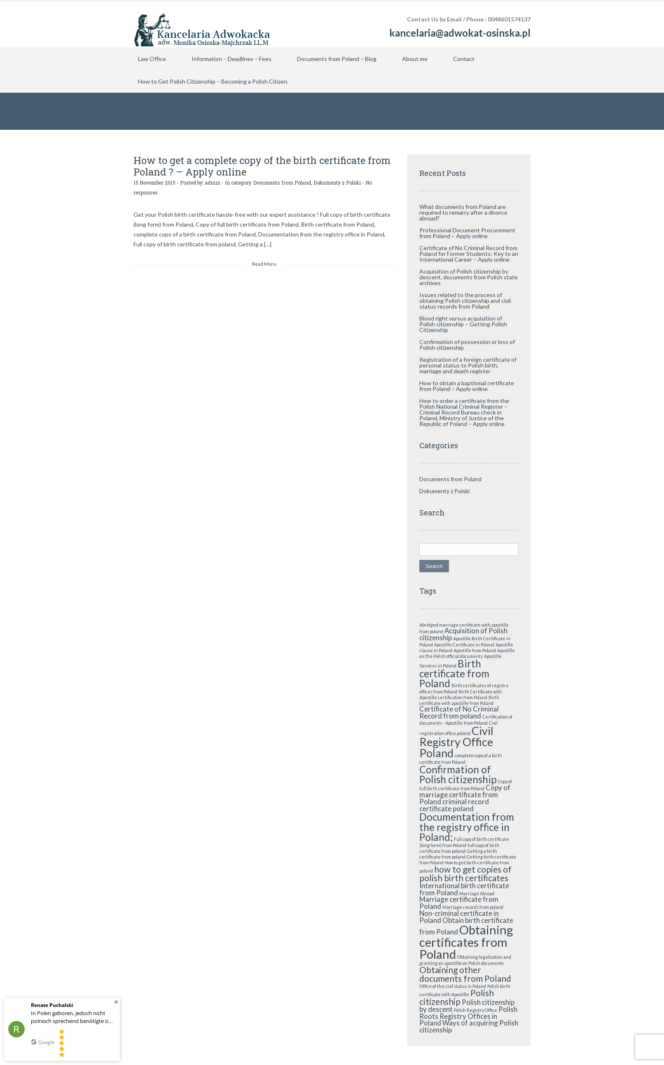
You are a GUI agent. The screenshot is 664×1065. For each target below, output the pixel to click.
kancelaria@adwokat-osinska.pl (460, 33)
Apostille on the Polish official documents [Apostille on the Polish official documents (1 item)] (467, 653)
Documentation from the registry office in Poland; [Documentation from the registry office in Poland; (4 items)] (466, 827)
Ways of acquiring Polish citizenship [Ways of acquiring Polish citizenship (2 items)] (468, 1026)
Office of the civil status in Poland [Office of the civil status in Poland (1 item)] (452, 986)
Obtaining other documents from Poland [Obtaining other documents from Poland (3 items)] (465, 973)
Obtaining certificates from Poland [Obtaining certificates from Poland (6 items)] (466, 941)
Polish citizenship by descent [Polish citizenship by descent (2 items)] (466, 1006)
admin (212, 182)
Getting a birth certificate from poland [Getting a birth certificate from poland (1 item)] (458, 853)
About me (415, 58)
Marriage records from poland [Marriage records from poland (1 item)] (472, 907)
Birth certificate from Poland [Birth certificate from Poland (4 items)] (454, 674)
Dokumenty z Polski (337, 182)
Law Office (152, 58)
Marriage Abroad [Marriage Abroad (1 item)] (476, 893)
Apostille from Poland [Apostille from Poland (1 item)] (475, 650)
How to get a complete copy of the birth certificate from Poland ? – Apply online (261, 166)
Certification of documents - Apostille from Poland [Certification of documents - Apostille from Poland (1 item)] (465, 720)
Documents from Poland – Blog (336, 58)
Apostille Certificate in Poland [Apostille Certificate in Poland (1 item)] (464, 644)
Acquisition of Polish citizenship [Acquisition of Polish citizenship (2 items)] (463, 634)
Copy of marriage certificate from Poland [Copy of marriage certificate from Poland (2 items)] (464, 794)
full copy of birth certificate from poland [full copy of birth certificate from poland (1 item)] (459, 848)
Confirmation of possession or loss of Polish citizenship (467, 344)
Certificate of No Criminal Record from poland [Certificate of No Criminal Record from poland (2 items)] (459, 712)
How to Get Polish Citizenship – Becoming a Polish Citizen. (213, 81)
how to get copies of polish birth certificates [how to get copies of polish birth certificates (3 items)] (465, 873)
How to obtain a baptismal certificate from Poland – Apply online (466, 385)
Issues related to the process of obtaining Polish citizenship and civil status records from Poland (465, 300)
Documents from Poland (282, 182)
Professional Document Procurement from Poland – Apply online (467, 233)
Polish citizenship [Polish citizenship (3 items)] (456, 997)
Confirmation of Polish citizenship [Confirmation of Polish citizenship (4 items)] (458, 774)
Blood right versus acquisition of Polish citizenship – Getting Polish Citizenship (463, 324)
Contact (464, 58)
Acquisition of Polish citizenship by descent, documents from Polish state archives (468, 277)
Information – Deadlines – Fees (231, 58)
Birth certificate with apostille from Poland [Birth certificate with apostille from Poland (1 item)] (459, 700)
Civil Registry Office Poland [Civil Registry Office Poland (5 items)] (456, 742)
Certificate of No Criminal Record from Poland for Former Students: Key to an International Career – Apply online (468, 253)
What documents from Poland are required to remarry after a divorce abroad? (463, 212)
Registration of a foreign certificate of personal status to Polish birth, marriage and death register (468, 365)
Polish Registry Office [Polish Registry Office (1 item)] (475, 1010)
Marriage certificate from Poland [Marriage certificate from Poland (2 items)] (458, 903)
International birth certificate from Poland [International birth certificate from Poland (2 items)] (464, 889)
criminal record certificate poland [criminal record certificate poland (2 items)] (454, 805)
